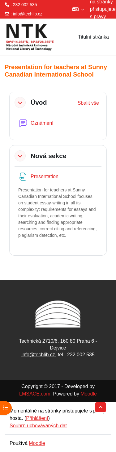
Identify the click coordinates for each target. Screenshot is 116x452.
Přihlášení (37, 418)
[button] (78, 9)
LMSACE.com (34, 393)
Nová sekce (49, 155)
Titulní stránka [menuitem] (93, 37)
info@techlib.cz (27, 13)
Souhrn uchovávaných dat (38, 425)
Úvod (39, 102)
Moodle (88, 393)
